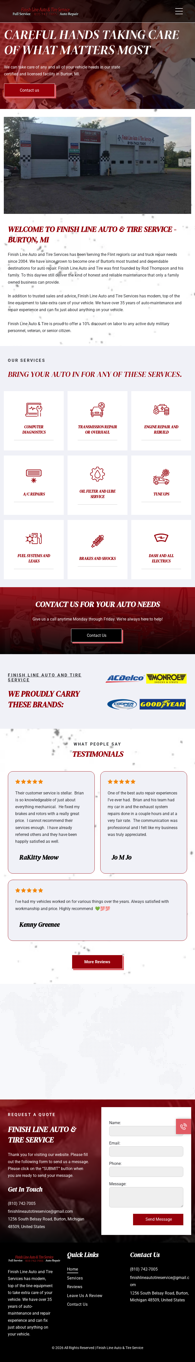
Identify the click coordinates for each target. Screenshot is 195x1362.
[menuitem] (97, 1268)
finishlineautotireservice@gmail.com (40, 1211)
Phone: (115, 1163)
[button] (179, 11)
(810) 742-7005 (22, 1203)
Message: (117, 1183)
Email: (114, 1143)
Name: (115, 1122)
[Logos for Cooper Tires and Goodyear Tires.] (146, 704)
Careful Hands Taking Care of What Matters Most (91, 42)
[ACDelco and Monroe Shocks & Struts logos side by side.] (146, 678)
